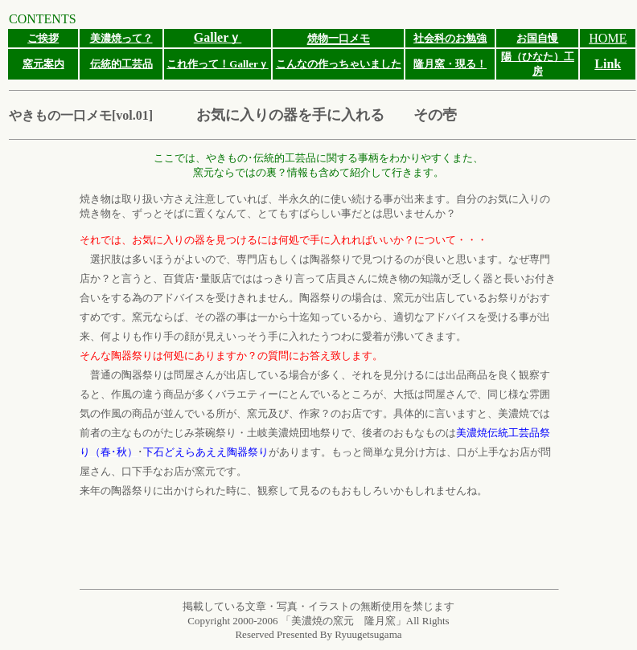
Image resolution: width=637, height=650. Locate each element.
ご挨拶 (43, 38)
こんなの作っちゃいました (338, 64)
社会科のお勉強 (450, 38)
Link (607, 64)
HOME (608, 38)
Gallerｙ (218, 37)
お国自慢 (537, 38)
